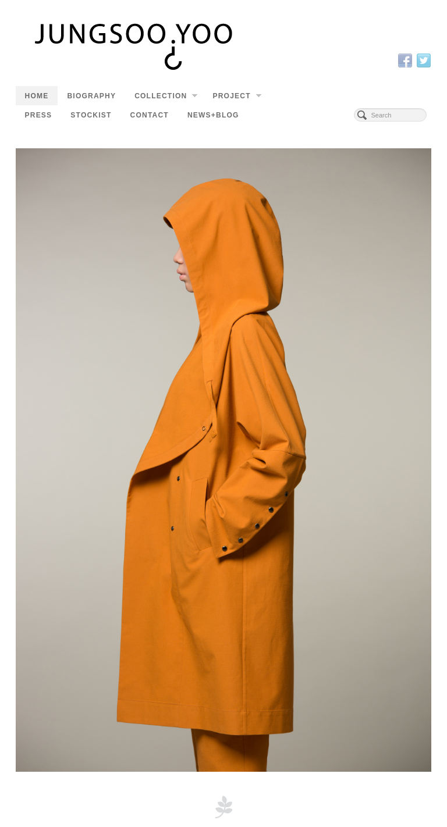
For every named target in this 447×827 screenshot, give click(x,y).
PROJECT (236, 97)
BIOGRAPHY (91, 96)
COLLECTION (165, 97)
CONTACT (149, 115)
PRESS (38, 115)
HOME (37, 96)
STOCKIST (90, 115)
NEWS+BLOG (213, 115)
